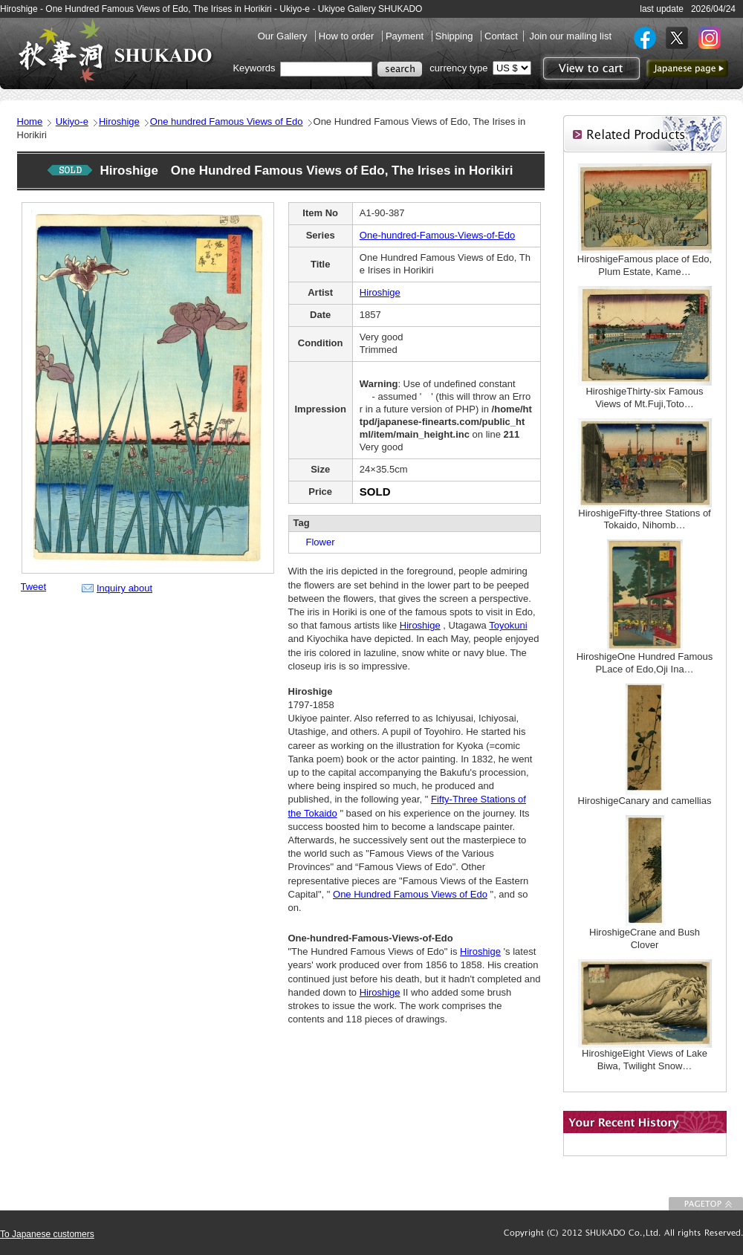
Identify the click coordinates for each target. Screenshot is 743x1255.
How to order (348, 36)
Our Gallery (284, 36)
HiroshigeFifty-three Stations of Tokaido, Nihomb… (644, 519)
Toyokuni (508, 625)
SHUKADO (115, 50)
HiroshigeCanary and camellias (645, 800)
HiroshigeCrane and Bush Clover (644, 938)
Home (30, 121)
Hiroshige (119, 121)
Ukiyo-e (72, 121)
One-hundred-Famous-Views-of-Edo (437, 235)
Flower (315, 542)
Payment (406, 36)
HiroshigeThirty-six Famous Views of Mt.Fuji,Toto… (644, 397)
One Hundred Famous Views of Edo (410, 894)
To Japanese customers (47, 1234)
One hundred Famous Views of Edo (226, 121)
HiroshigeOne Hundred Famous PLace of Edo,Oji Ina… (645, 663)
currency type (458, 68)
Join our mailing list (570, 36)
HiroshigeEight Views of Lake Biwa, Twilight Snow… (644, 1059)
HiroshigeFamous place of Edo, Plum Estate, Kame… (649, 265)
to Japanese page (687, 68)
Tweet (34, 586)
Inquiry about (124, 588)
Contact (501, 36)
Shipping (455, 36)
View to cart (589, 68)
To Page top (706, 1203)
